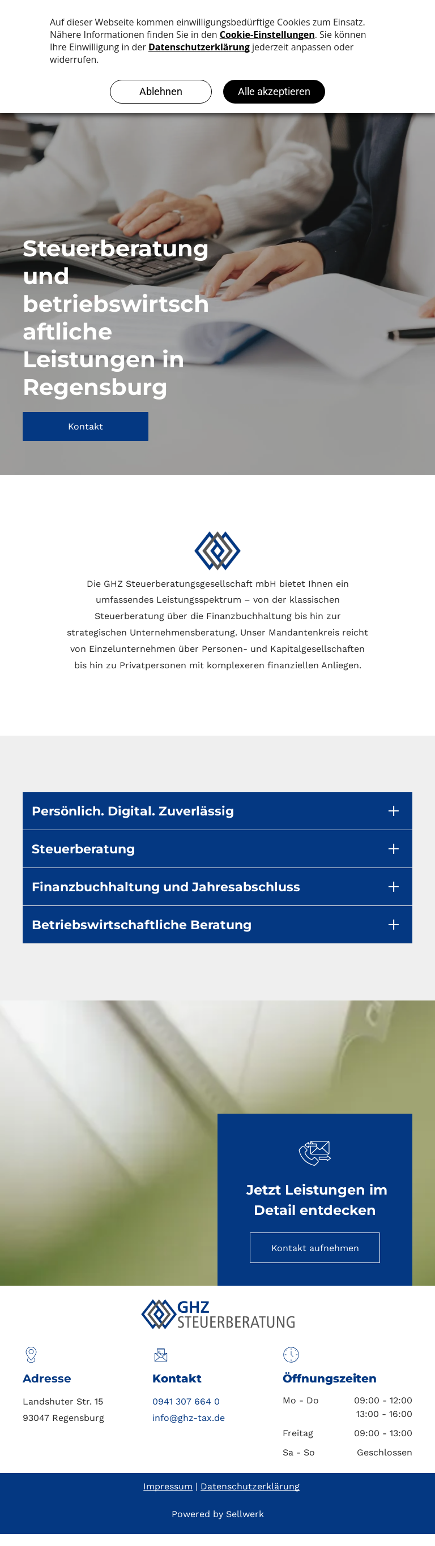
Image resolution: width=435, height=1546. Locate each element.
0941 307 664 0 (186, 1401)
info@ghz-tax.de (188, 1417)
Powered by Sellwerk (218, 1514)
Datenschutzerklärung (250, 1486)
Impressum (168, 1486)
